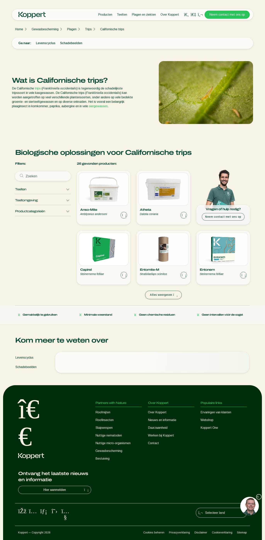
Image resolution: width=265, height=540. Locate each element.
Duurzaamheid (157, 427)
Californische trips (112, 29)
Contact (153, 443)
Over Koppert (170, 14)
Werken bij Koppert (161, 435)
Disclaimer (201, 532)
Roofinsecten (104, 420)
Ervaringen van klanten (215, 412)
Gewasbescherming (45, 29)
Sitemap (242, 532)
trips (38, 88)
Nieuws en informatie (162, 420)
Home (19, 29)
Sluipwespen (104, 427)
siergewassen (98, 106)
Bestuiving (102, 458)
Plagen (71, 29)
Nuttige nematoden (108, 435)
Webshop (206, 420)
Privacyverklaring (179, 532)
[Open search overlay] (186, 14)
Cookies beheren (153, 532)
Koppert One (209, 427)
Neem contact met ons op (227, 14)
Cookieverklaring (222, 532)
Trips (88, 29)
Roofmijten (102, 412)
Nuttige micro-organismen (113, 443)
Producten (105, 14)
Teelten (122, 14)
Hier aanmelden (66, 490)
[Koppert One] (193, 14)
